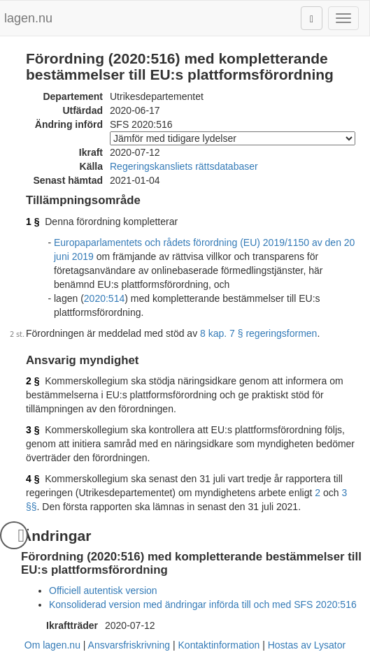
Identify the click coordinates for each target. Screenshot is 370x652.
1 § (32, 221)
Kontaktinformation (219, 645)
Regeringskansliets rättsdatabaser (184, 166)
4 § (32, 478)
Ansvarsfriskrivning (129, 645)
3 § (32, 429)
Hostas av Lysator (307, 645)
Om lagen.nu (52, 645)
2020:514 (104, 298)
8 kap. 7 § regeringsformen (258, 333)
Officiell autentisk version (103, 590)
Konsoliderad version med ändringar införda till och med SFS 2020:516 (203, 604)
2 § (32, 380)
